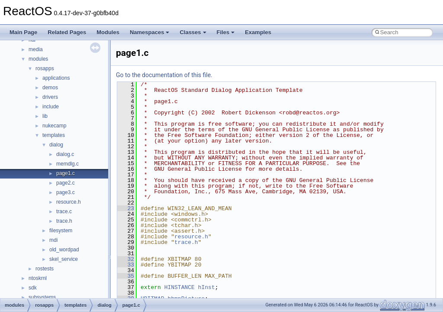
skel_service (63, 259)
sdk (33, 288)
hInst (206, 287)
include (50, 107)
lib (45, 116)
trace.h (64, 221)
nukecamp (54, 126)
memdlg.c (67, 164)
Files (226, 32)
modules (38, 59)
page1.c (65, 173)
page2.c (65, 183)
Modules (107, 32)
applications (56, 78)
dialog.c (65, 154)
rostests (44, 269)
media (36, 49)
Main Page (23, 32)
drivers (50, 97)
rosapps (44, 68)
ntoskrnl (38, 278)
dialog (56, 145)
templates (53, 135)
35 (125, 276)
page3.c (65, 192)
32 (125, 259)
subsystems (42, 297)
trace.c (64, 211)
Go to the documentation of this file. (164, 75)
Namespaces (150, 32)
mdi (53, 240)
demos (50, 87)
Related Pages (67, 32)
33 (125, 265)
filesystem (60, 231)
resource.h (68, 202)
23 (125, 208)
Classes (193, 32)
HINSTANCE (179, 287)
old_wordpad (64, 250)
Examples (258, 32)
